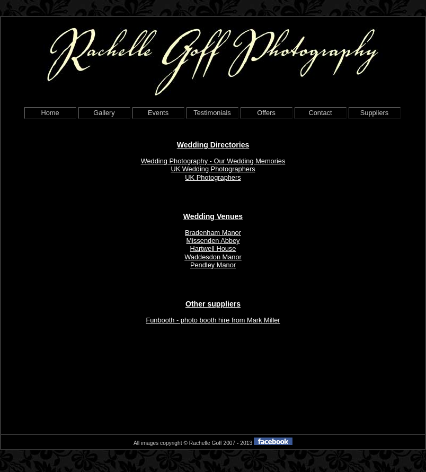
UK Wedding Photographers (213, 169)
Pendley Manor (213, 265)
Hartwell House (213, 248)
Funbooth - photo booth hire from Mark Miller (213, 320)
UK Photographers (213, 177)
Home (50, 113)
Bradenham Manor (213, 233)
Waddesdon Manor (213, 257)
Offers (266, 113)
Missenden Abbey (212, 240)
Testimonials (211, 113)
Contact (320, 113)
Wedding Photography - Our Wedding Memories (213, 161)
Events (158, 113)
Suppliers (374, 113)
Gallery (104, 113)
